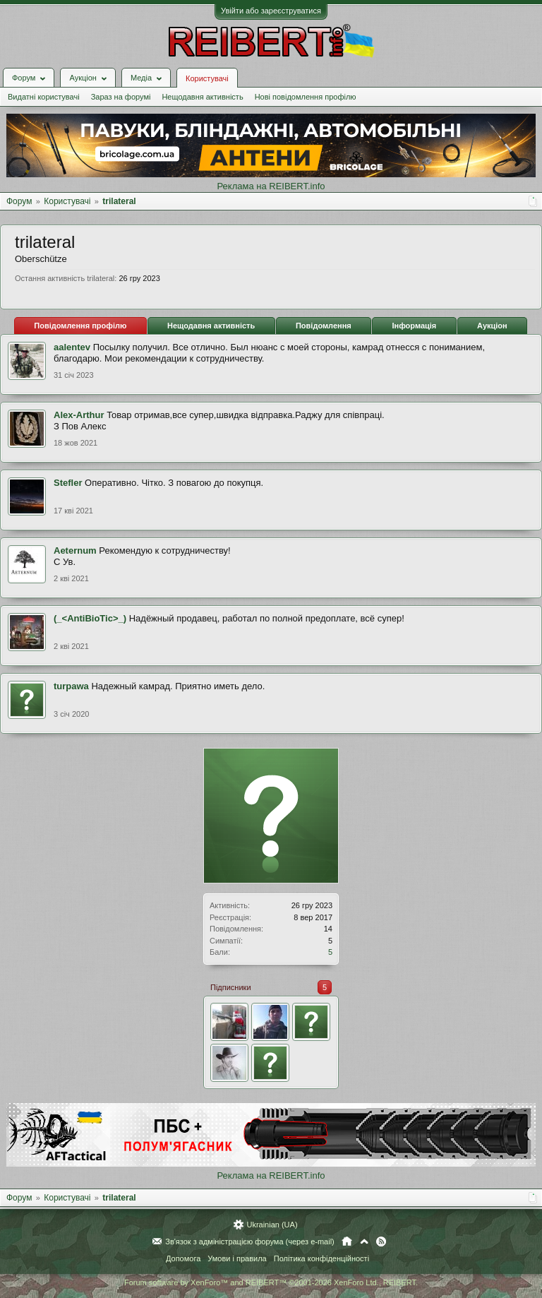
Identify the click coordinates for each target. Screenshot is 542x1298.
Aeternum (75, 550)
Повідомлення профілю (80, 325)
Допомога (183, 1258)
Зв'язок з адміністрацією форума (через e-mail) (250, 1241)
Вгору (364, 1241)
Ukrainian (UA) (271, 1224)
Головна (347, 1241)
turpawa (71, 686)
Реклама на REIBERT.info (271, 186)
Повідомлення (323, 325)
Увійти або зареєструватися (271, 10)
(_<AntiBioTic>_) (90, 618)
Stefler (68, 482)
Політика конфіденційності (321, 1258)
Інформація (414, 325)
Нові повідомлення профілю (305, 97)
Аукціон (492, 325)
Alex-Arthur (79, 415)
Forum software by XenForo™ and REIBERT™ (271, 1282)
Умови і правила (236, 1258)
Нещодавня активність (202, 97)
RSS (381, 1241)
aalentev (72, 347)
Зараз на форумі (121, 97)
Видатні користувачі (44, 97)
